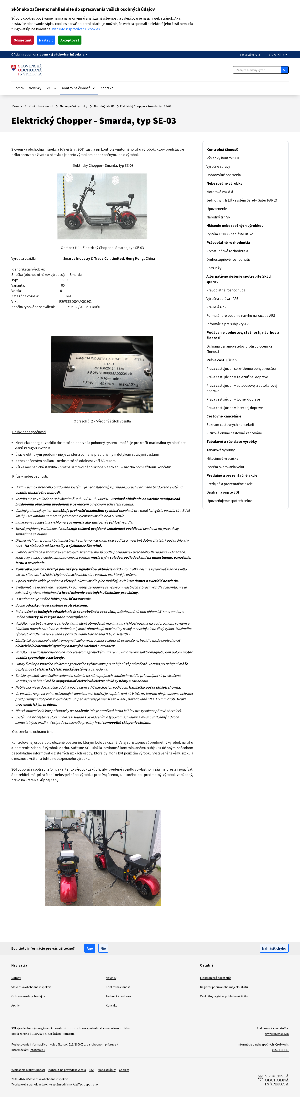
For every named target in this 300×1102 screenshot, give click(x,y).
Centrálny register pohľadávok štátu (224, 1001)
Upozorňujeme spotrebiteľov (229, 501)
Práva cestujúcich (222, 360)
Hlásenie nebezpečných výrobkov (237, 225)
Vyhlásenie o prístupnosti (28, 1075)
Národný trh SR (106, 106)
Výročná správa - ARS (224, 298)
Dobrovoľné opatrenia (224, 175)
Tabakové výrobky (221, 450)
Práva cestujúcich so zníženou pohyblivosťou (243, 368)
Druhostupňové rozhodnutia (228, 259)
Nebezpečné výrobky (74, 106)
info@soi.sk (38, 1055)
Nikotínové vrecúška (222, 458)
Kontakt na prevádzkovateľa (68, 1075)
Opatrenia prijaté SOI (223, 492)
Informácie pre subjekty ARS (229, 324)
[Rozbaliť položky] (57, 88)
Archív (15, 1010)
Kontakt (110, 88)
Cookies (129, 1075)
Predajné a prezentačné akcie (233, 475)
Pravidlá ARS (217, 307)
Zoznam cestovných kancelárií (231, 424)
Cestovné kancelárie (225, 416)
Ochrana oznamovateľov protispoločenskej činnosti (241, 349)
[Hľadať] (285, 69)
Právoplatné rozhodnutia (228, 242)
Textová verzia (248, 54)
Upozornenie (216, 209)
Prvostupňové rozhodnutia (227, 251)
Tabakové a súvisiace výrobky (233, 441)
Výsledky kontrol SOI (223, 158)
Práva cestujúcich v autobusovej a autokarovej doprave (244, 388)
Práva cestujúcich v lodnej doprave (234, 399)
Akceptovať (72, 40)
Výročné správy (219, 166)
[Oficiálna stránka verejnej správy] (64, 54)
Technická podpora (119, 1001)
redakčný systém (51, 1089)
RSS (94, 1075)
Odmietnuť (23, 40)
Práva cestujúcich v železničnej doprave (238, 377)
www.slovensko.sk (276, 1039)
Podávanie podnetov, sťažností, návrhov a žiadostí (244, 335)
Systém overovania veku (226, 467)
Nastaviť (47, 40)
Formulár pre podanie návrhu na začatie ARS (243, 315)
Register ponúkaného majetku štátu (224, 992)
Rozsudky (214, 268)
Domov (19, 88)
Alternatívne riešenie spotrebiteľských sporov (241, 279)
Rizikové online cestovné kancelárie (235, 433)
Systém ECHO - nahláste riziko (231, 234)
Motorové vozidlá (220, 192)
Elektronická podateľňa (215, 983)
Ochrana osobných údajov (29, 1001)
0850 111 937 (279, 1055)
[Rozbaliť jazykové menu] (278, 54)
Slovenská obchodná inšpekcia (32, 992)
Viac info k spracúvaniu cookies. (94, 29)
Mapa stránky (110, 1075)
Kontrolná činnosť (41, 106)
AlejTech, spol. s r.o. (89, 1089)
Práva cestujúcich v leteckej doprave (236, 408)
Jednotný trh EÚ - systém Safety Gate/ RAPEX (244, 200)
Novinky (36, 88)
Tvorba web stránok (25, 1089)
